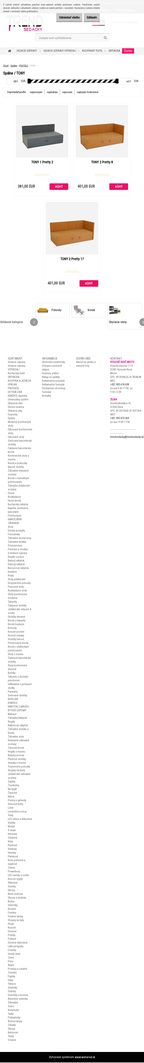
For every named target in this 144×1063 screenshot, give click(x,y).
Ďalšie (128, 50)
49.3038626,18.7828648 (128, 377)
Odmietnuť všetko (63, 17)
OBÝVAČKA (114, 50)
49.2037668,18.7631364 (128, 411)
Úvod (5, 65)
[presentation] (34, 323)
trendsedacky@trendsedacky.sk (127, 437)
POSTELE (23, 65)
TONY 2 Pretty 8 (102, 162)
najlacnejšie (36, 92)
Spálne (13, 65)
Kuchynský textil (92, 50)
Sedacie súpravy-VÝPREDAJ (60, 50)
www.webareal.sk (85, 1057)
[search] (105, 37)
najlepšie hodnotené (87, 92)
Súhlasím (90, 17)
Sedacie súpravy (27, 50)
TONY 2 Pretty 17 (72, 259)
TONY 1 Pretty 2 (42, 162)
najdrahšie (52, 92)
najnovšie (67, 92)
